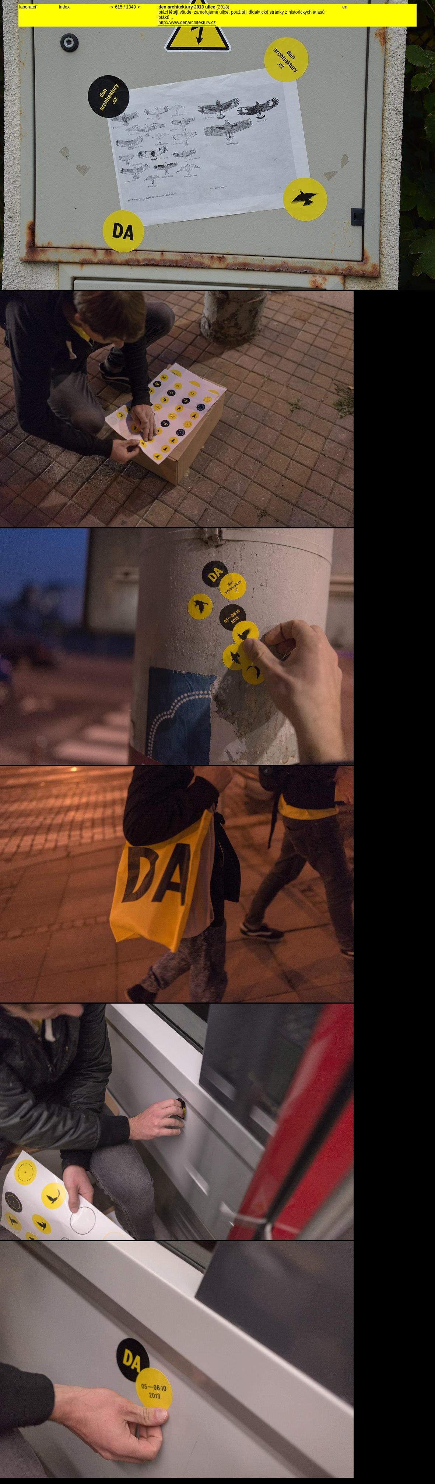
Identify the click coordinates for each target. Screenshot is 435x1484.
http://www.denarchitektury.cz (186, 22)
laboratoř (27, 7)
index (64, 7)
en (345, 7)
